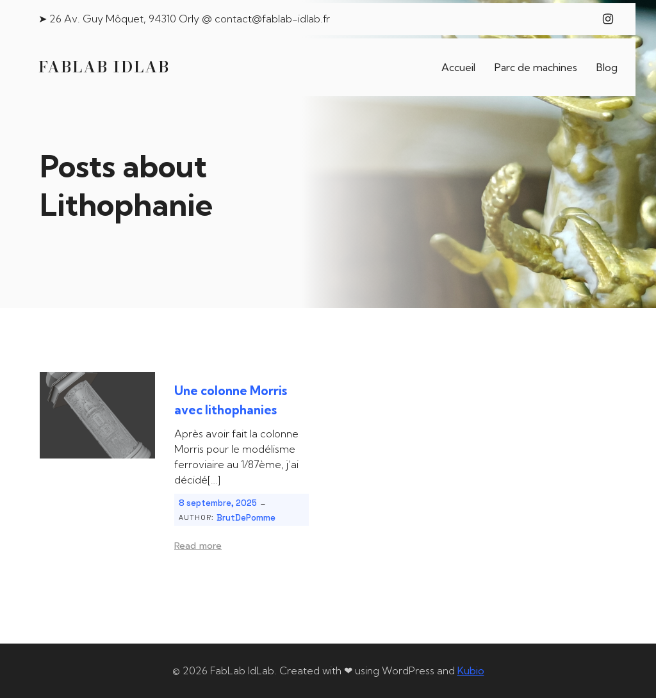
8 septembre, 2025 (218, 503)
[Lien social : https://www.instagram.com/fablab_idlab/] (608, 19)
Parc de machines (536, 67)
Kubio (470, 670)
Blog (607, 67)
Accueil (458, 67)
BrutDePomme (246, 517)
